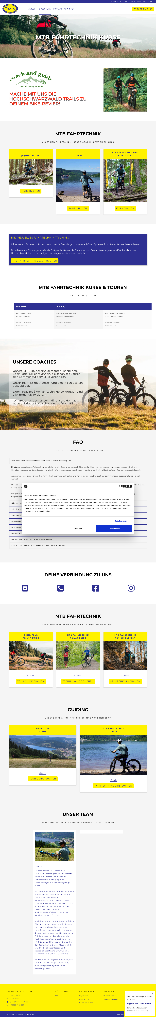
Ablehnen (77, 529)
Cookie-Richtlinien (86, 1003)
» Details (31, 675)
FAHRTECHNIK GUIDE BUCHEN (113, 786)
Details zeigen (121, 521)
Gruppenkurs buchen (125, 681)
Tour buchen (78, 208)
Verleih (32, 9)
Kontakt (57, 9)
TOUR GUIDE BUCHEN (30, 681)
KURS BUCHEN (143, 9)
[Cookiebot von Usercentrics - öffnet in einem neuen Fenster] (121, 486)
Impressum (83, 996)
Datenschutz (84, 999)
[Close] (152, 993)
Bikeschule (45, 9)
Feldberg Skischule (111, 999)
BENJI (32, 1014)
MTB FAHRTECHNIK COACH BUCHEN (35, 261)
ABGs (57, 996)
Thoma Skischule (110, 996)
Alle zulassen (114, 529)
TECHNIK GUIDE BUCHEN (78, 681)
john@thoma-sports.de (18, 1002)
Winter (69, 9)
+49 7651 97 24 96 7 (120, 1)
